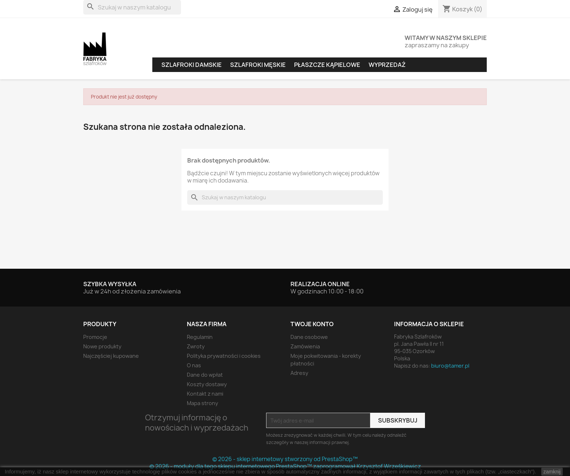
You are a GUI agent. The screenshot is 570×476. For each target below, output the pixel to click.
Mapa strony (202, 403)
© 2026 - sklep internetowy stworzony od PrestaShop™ (285, 459)
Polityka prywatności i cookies (224, 355)
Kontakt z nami (205, 393)
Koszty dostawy (207, 384)
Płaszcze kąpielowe (327, 65)
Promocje (95, 336)
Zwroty (196, 346)
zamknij (552, 472)
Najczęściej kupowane (111, 355)
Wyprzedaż (387, 65)
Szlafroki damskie (191, 65)
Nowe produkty (102, 346)
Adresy (299, 372)
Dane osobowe (309, 336)
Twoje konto (312, 324)
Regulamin (200, 336)
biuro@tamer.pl (450, 365)
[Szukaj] (132, 7)
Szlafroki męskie (258, 65)
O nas (194, 365)
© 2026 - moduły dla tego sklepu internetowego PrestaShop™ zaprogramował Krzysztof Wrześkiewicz (285, 466)
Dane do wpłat (205, 374)
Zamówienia (305, 346)
